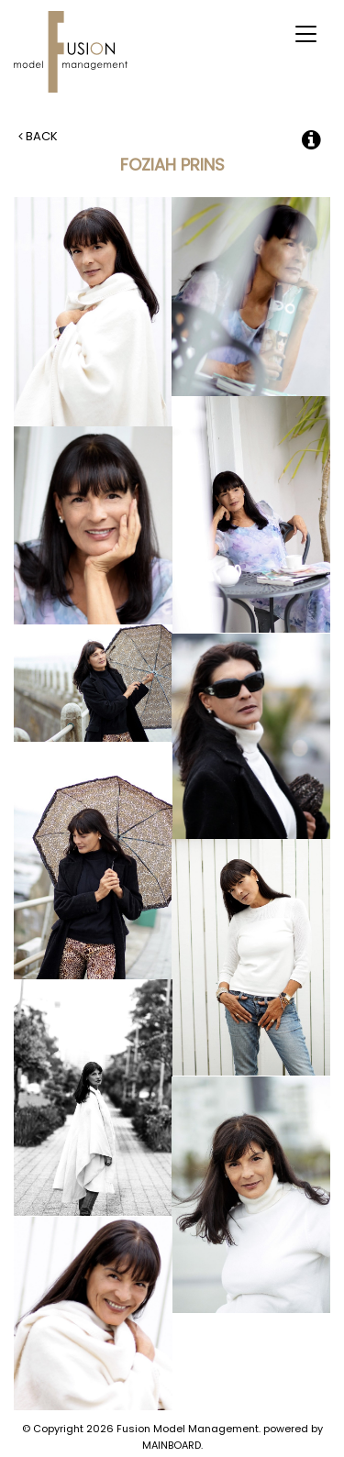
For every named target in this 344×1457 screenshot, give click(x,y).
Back (38, 136)
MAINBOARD (171, 1445)
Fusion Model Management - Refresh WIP (73, 52)
